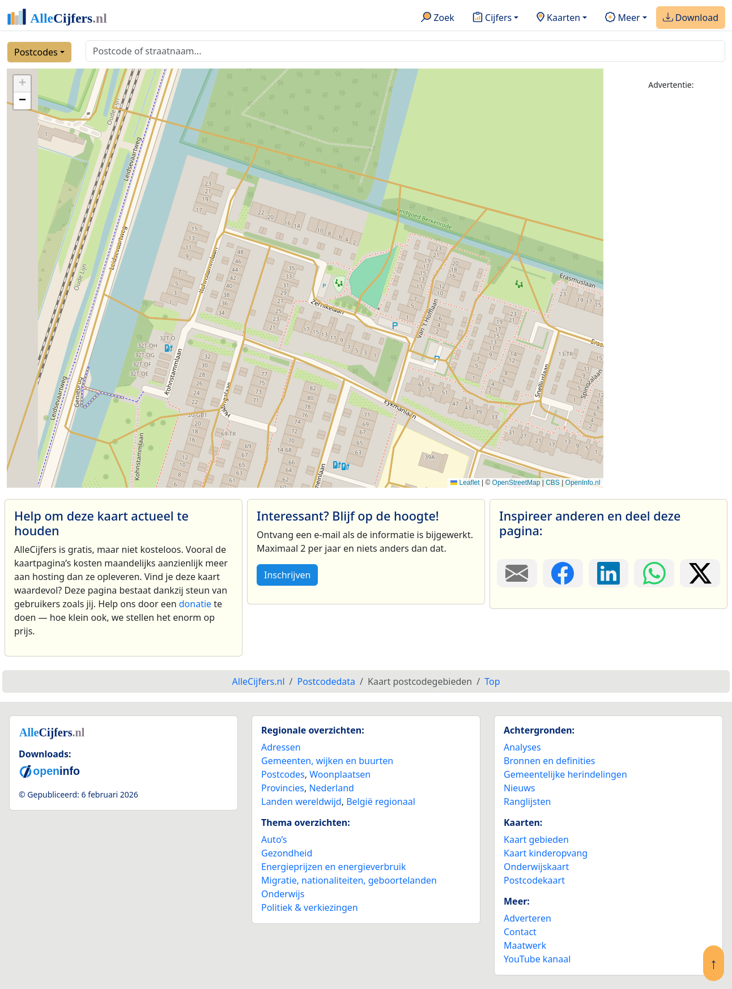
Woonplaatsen (340, 774)
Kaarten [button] (558, 18)
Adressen (281, 747)
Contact (520, 932)
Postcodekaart (534, 880)
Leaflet (464, 483)
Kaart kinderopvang (546, 853)
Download (690, 18)
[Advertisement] (671, 270)
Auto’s (274, 839)
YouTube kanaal (537, 959)
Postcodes (36, 52)
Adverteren (527, 918)
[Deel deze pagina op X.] (700, 573)
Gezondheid (286, 853)
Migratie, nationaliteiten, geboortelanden (349, 880)
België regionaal (380, 801)
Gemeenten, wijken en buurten (327, 760)
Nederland (331, 788)
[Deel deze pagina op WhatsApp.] (654, 573)
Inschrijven (287, 575)
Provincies (282, 788)
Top (492, 681)
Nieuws (519, 788)
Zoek (437, 18)
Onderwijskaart (536, 866)
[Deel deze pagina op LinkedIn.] (609, 573)
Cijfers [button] (492, 18)
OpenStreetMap (516, 483)
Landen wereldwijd (301, 801)
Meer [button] (622, 18)
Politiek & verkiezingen (309, 907)
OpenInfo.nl (583, 483)
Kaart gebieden (536, 839)
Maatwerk (525, 945)
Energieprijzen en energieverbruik (333, 866)
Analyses (522, 747)
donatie (195, 604)
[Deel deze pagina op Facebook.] (563, 573)
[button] (22, 83)
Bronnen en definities (549, 760)
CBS (553, 483)
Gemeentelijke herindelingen (565, 774)
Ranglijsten (527, 801)
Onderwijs (282, 894)
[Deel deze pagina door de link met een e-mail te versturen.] (517, 573)
